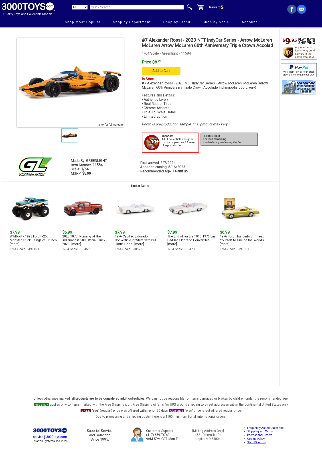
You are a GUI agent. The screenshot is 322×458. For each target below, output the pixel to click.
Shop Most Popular (83, 22)
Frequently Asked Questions (265, 427)
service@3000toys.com (50, 437)
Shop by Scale (216, 22)
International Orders (259, 435)
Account (249, 22)
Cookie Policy (256, 438)
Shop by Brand (176, 22)
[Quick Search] (137, 7)
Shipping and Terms (260, 431)
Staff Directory (256, 442)
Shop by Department (132, 22)
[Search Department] (80, 7)
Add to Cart (161, 71)
